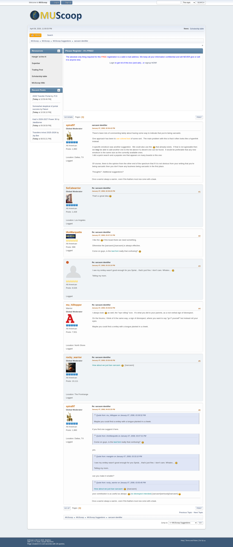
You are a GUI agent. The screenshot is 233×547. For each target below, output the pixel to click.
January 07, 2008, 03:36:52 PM (103, 308)
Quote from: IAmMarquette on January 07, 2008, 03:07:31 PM (121, 436)
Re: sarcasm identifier (101, 188)
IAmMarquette (74, 232)
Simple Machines (47, 542)
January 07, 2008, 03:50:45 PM (103, 360)
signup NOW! (151, 63)
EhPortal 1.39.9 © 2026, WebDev (39, 540)
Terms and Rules (192, 540)
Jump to (164, 523)
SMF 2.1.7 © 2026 (33, 542)
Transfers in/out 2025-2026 (44, 132)
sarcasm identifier (99, 125)
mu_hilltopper (74, 305)
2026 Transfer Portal (42, 96)
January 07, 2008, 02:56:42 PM (103, 128)
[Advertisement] (133, 88)
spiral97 (70, 125)
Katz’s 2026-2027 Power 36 (45, 119)
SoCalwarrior (73, 188)
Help (182, 540)
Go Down (68, 117)
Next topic (198, 512)
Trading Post (37, 70)
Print (199, 117)
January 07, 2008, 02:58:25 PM (103, 191)
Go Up (67, 508)
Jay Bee (36, 136)
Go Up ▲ (202, 540)
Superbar (36, 63)
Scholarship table (197, 29)
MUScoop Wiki (38, 83)
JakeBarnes (37, 122)
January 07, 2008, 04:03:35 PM (103, 409)
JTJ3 (55, 96)
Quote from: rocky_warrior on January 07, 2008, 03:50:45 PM (121, 483)
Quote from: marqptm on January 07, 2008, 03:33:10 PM (119, 456)
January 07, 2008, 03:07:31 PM (103, 235)
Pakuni (45, 109)
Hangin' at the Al (39, 57)
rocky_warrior (74, 357)
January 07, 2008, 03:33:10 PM (103, 265)
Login (112, 63)
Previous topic (185, 512)
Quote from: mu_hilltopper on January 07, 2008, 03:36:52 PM (121, 415)
